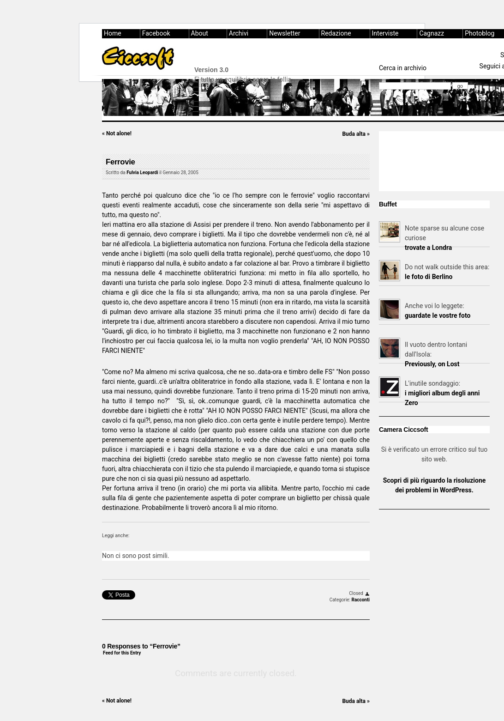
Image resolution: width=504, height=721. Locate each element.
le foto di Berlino (428, 276)
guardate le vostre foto (437, 315)
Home (112, 33)
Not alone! (117, 133)
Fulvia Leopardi (142, 172)
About (199, 33)
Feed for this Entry (122, 652)
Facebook (156, 33)
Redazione (336, 33)
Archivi (238, 33)
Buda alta (356, 134)
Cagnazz (431, 33)
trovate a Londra (428, 247)
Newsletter (284, 33)
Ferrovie (120, 162)
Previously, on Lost (432, 364)
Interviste (385, 33)
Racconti (361, 599)
